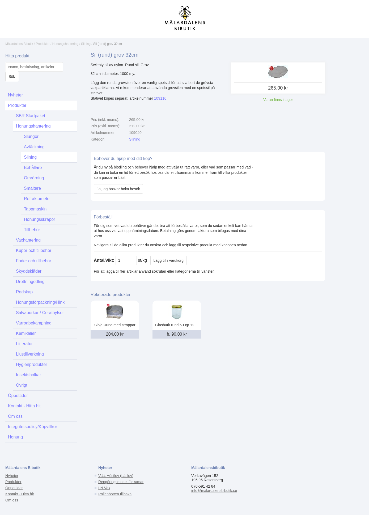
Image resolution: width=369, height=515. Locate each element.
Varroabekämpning (34, 323)
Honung (15, 437)
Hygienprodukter (31, 364)
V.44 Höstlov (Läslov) (115, 476)
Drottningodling (30, 281)
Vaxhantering (28, 240)
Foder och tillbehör (33, 261)
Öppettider (18, 395)
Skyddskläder (28, 271)
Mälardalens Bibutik (19, 44)
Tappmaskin (35, 209)
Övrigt (21, 385)
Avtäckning (34, 147)
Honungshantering (65, 44)
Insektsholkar (28, 375)
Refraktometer (37, 198)
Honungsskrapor (39, 219)
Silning (86, 44)
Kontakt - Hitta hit (24, 406)
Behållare (33, 167)
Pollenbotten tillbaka (115, 494)
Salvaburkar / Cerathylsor (40, 312)
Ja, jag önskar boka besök (118, 189)
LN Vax (104, 488)
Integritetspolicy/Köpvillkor (32, 426)
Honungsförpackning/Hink (40, 302)
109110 (160, 98)
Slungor (31, 136)
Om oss (15, 416)
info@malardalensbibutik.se (214, 490)
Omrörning (34, 178)
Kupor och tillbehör (33, 250)
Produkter (43, 44)
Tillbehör (32, 229)
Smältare (32, 188)
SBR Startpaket (30, 115)
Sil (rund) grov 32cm (107, 44)
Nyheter (15, 95)
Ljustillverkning (30, 354)
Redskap (24, 292)
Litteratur (24, 343)
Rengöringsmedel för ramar (120, 482)
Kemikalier (26, 333)
